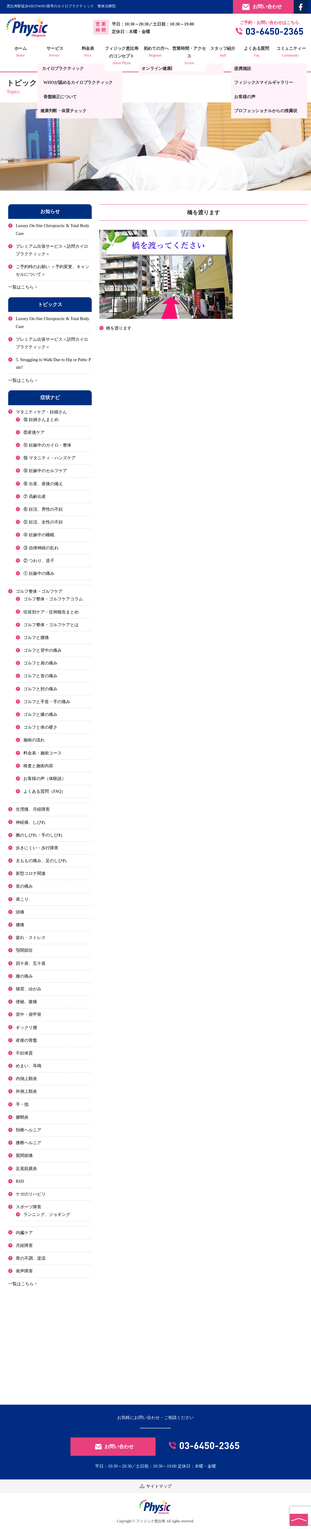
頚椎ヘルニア (28, 1130)
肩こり (22, 899)
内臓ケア (24, 1232)
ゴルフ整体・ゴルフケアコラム (53, 599)
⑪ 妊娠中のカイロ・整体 (47, 445)
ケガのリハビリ (31, 1194)
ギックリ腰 (26, 1027)
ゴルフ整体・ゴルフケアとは (51, 625)
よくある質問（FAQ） (44, 791)
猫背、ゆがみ (28, 989)
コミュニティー (290, 52)
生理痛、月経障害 (33, 809)
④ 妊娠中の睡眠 (38, 535)
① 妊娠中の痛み (38, 573)
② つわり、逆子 (38, 560)
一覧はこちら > (22, 287)
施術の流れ (34, 740)
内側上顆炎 (26, 1078)
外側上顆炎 (26, 1091)
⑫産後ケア (34, 432)
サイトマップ (155, 1486)
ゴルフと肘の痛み (40, 689)
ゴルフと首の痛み (40, 676)
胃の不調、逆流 (31, 1258)
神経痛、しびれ (31, 822)
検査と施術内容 (38, 766)
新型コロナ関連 (31, 873)
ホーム (20, 52)
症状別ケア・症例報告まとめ (51, 612)
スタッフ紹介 (223, 52)
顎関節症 (24, 950)
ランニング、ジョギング (46, 1214)
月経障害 (24, 1245)
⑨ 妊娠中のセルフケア (45, 471)
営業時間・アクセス (189, 56)
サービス (54, 52)
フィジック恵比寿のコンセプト (121, 56)
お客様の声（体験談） (44, 778)
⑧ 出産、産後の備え (43, 483)
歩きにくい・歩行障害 (37, 848)
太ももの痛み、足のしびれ (41, 860)
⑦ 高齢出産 (34, 496)
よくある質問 (256, 52)
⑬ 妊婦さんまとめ (41, 419)
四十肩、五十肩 (31, 963)
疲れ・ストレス (31, 937)
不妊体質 (24, 1053)
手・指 (22, 1104)
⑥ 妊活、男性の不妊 (43, 509)
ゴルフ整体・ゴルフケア (39, 591)
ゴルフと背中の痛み (42, 650)
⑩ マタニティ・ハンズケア (49, 458)
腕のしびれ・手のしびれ (39, 835)
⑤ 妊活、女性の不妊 (43, 522)
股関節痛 (24, 1155)
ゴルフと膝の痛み (40, 714)
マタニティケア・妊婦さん (41, 412)
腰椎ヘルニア (28, 1143)
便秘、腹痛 (26, 1001)
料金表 (88, 52)
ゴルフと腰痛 (36, 637)
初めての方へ (155, 52)
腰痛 (20, 925)
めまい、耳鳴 (28, 1066)
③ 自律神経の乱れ (41, 548)
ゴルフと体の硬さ (40, 727)
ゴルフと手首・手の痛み (46, 701)
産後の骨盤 (26, 1040)
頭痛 (20, 912)
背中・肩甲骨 (28, 1014)
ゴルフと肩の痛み (40, 663)
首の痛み (24, 886)
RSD (20, 1181)
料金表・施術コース (42, 753)
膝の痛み (24, 976)
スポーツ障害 (28, 1207)
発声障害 (24, 1271)
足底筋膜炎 (26, 1168)
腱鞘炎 (22, 1117)
